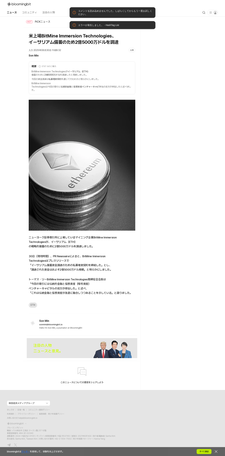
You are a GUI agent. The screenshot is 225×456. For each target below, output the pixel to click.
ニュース (12, 12)
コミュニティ (29, 12)
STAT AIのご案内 (47, 66)
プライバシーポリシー (26, 414)
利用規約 (10, 414)
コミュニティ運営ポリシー (39, 410)
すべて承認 (204, 451)
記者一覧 (21, 410)
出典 (132, 50)
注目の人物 (48, 12)
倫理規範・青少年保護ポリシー (51, 414)
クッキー (25, 451)
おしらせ (10, 410)
